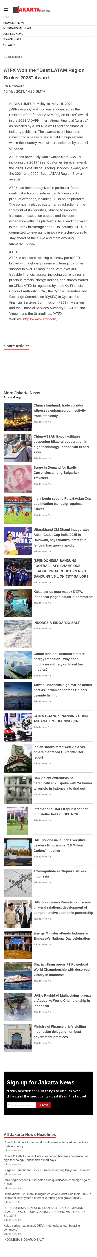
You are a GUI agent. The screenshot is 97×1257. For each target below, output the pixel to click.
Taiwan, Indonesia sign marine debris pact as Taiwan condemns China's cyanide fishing (63, 690)
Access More (11, 397)
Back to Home (13, 57)
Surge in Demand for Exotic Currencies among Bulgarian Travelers (56, 473)
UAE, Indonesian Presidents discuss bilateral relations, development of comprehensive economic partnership (63, 907)
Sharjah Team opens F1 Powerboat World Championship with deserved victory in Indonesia (62, 970)
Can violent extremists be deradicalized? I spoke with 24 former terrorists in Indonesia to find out (63, 783)
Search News (12, 39)
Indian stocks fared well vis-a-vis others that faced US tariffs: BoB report (59, 752)
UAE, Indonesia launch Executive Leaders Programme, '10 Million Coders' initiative (60, 845)
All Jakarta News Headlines (30, 1134)
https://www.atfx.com (39, 319)
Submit (43, 1105)
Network (9, 44)
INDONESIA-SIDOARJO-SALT (57, 623)
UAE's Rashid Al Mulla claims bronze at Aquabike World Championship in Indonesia (62, 1001)
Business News (13, 33)
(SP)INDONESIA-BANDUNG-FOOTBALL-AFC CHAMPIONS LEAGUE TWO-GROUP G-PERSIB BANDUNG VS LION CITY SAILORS (44, 1211)
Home (6, 17)
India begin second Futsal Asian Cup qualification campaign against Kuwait (62, 504)
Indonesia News (13, 22)
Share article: (16, 346)
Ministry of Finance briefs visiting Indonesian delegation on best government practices (60, 1032)
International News (17, 28)
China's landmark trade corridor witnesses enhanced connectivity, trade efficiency (60, 411)
